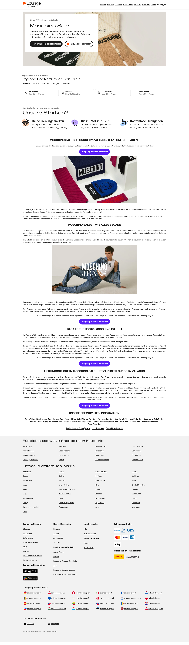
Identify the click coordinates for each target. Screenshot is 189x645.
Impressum (27, 534)
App (54, 566)
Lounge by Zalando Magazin (64, 570)
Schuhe (56, 534)
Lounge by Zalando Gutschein (65, 561)
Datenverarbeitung (30, 542)
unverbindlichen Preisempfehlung (45, 631)
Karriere (26, 551)
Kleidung (56, 529)
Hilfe (85, 529)
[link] (161, 4)
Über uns (26, 529)
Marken (56, 557)
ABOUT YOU (89, 548)
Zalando (87, 543)
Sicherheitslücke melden (32, 556)
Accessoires (58, 538)
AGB (25, 547)
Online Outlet (58, 552)
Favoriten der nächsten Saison (65, 575)
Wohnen (56, 542)
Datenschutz (28, 538)
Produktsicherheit (30, 560)
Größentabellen (90, 534)
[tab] (26, 83)
